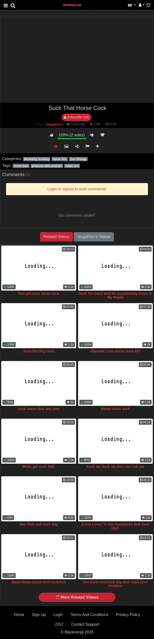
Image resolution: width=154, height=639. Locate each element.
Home (19, 615)
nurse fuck (21, 166)
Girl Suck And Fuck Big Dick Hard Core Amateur (115, 584)
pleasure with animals (47, 166)
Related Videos (56, 237)
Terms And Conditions (89, 615)
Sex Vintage (78, 159)
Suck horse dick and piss (38, 409)
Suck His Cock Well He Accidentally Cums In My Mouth (115, 295)
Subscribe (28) (76, 117)
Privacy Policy (128, 615)
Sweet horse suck (115, 409)
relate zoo (72, 166)
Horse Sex (59, 159)
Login (58, 615)
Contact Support (85, 624)
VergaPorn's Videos (94, 237)
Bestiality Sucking (36, 159)
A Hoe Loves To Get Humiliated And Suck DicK (115, 526)
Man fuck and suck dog (38, 524)
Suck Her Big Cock (38, 351)
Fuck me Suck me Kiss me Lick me (115, 467)
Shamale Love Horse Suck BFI (115, 351)
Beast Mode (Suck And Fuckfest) (39, 582)
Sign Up (39, 615)
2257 (59, 624)
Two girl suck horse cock (38, 293)
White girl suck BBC (38, 467)
